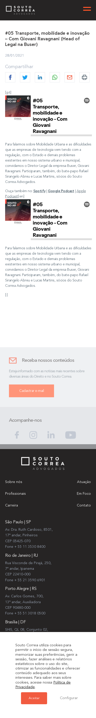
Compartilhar (19, 67)
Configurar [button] (69, 698)
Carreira (11, 505)
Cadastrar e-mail (31, 393)
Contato (84, 505)
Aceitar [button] (34, 698)
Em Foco (84, 494)
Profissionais (15, 494)
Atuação (84, 482)
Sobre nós (13, 482)
